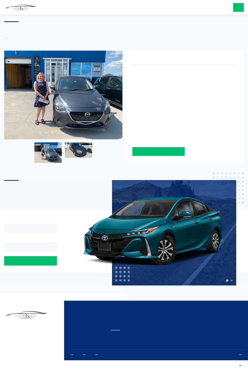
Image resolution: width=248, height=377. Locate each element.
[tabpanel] (162, 233)
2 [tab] (231, 280)
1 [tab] (227, 280)
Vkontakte (97, 355)
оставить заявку (238, 7)
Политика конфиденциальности (241, 355)
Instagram (85, 355)
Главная (6, 37)
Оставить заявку (158, 151)
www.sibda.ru (241, 365)
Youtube (73, 355)
